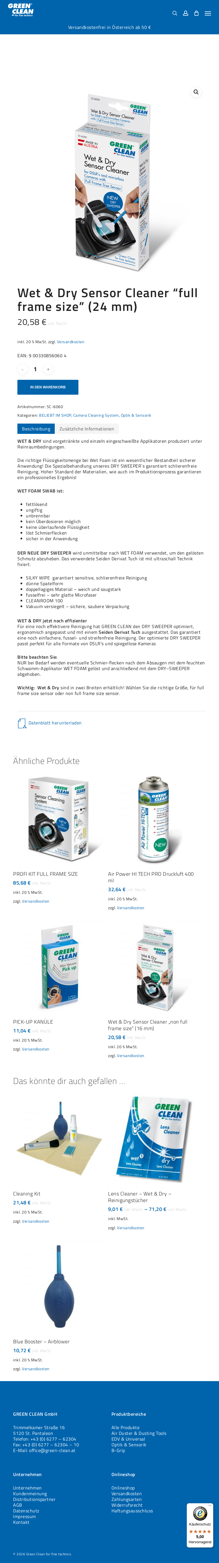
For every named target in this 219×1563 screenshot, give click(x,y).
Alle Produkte (125, 1427)
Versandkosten (71, 342)
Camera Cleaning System (96, 415)
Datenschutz (26, 1510)
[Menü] (209, 1506)
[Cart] (196, 13)
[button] (208, 13)
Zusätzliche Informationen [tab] (87, 428)
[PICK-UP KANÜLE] (59, 966)
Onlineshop (123, 1487)
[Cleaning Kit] (59, 1138)
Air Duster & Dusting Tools (139, 1433)
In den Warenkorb (48, 387)
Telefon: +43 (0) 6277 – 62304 (44, 1438)
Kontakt (21, 1522)
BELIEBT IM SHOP (55, 415)
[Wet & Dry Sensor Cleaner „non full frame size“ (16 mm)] (154, 966)
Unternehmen (27, 1487)
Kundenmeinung (30, 1493)
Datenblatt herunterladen (55, 722)
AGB (17, 1505)
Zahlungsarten (126, 1499)
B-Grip (118, 1450)
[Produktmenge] (35, 369)
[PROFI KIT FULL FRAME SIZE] (59, 818)
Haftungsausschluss (132, 1510)
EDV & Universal (128, 1438)
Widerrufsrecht (127, 1505)
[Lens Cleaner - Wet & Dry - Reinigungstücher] (154, 1138)
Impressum (24, 1516)
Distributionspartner (34, 1499)
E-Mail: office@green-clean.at (44, 1450)
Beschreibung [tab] (36, 428)
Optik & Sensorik (136, 415)
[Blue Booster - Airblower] (59, 1286)
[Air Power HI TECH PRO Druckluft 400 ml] (154, 818)
